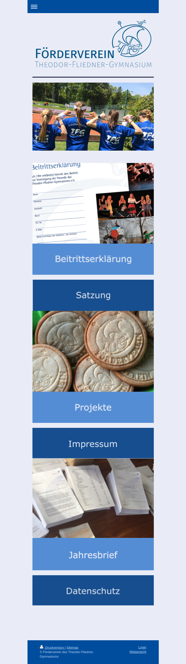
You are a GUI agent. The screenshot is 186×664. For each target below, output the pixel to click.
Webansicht (138, 652)
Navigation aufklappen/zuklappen (93, 6)
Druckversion (52, 647)
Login (142, 647)
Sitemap (73, 647)
